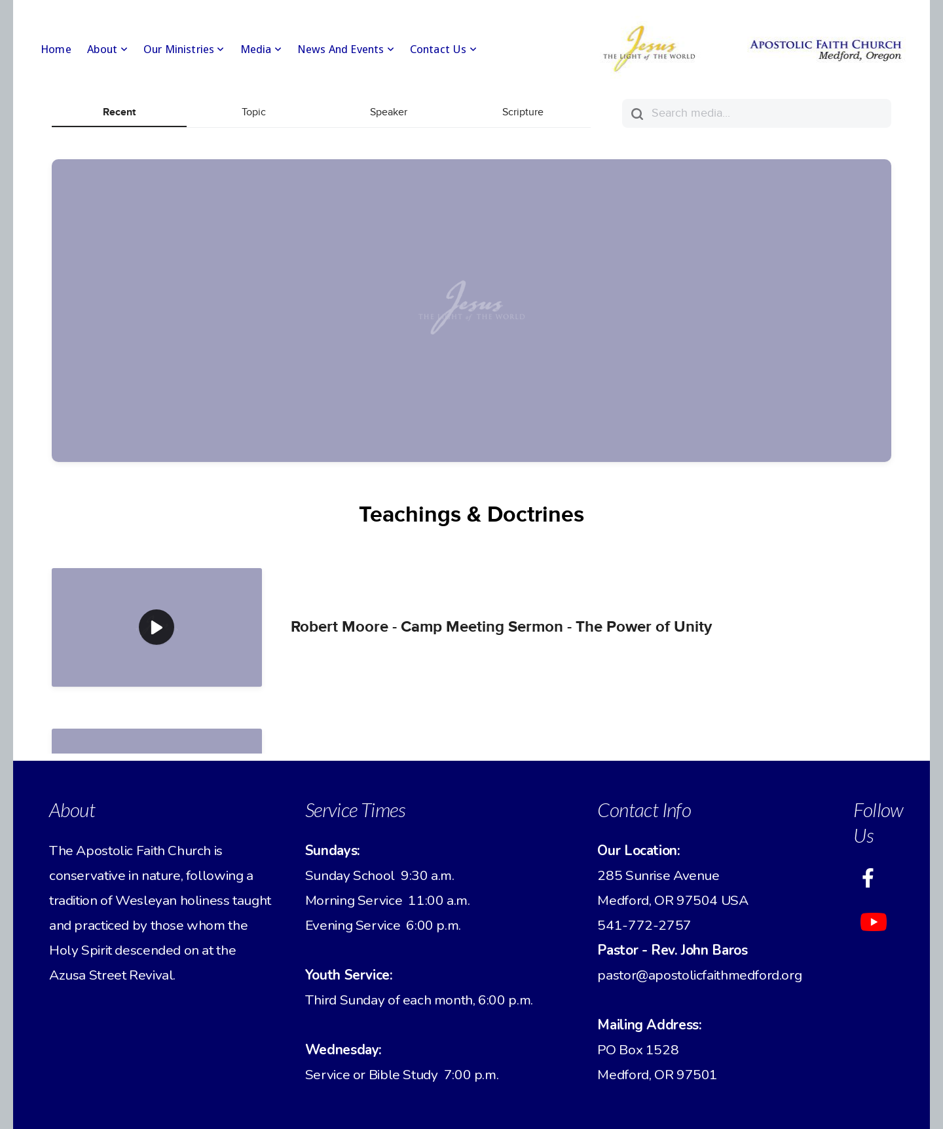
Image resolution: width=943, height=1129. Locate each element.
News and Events (345, 49)
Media (261, 49)
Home (56, 49)
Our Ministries (184, 49)
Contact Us (443, 49)
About (107, 49)
